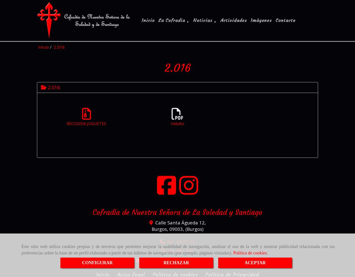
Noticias (205, 20)
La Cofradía (174, 20)
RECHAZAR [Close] (176, 262)
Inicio (148, 20)
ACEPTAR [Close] (255, 262)
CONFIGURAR (97, 262)
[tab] (177, 86)
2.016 (50, 86)
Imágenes (261, 20)
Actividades (233, 20)
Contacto (286, 20)
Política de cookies (250, 252)
